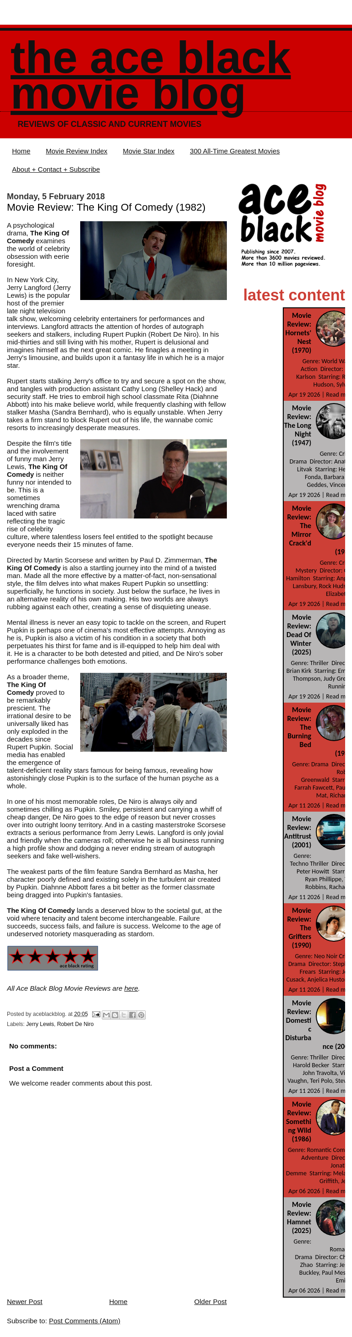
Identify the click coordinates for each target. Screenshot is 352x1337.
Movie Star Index (149, 151)
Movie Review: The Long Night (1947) (297, 425)
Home (21, 151)
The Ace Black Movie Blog (151, 75)
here (131, 988)
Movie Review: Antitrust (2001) (297, 831)
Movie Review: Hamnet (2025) (299, 1217)
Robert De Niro (75, 1024)
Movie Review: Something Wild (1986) (298, 1121)
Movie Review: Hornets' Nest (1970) (299, 333)
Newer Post (25, 1301)
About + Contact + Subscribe (56, 169)
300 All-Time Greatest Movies (235, 151)
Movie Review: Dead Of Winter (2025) (298, 634)
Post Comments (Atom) (85, 1321)
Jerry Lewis (40, 1024)
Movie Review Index (76, 151)
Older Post (210, 1301)
